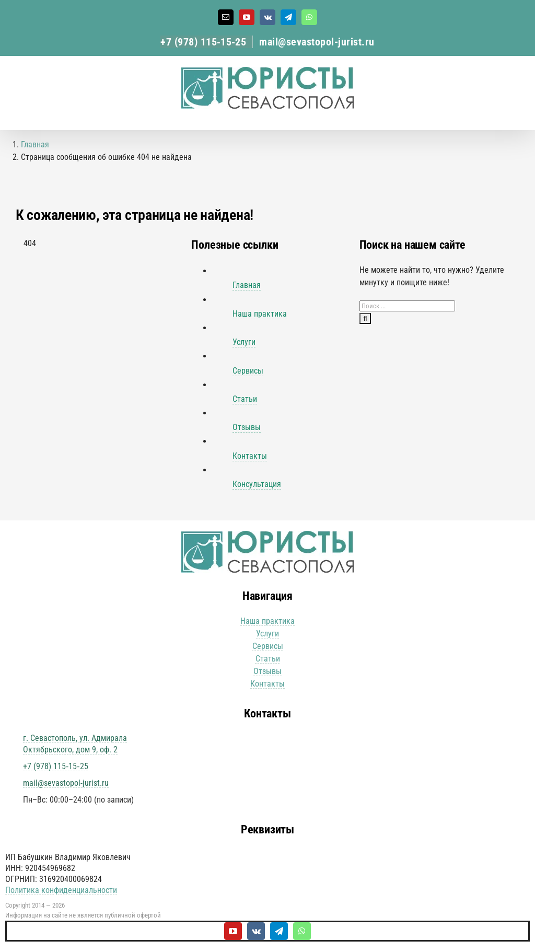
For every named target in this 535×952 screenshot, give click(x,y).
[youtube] (233, 931)
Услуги (243, 342)
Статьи (244, 399)
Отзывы (246, 427)
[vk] (256, 931)
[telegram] (279, 931)
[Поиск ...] (407, 305)
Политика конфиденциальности (61, 890)
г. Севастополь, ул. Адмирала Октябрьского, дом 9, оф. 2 (75, 743)
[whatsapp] (302, 931)
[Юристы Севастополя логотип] (267, 535)
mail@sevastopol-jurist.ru (317, 42)
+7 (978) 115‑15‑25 (203, 42)
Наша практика (259, 314)
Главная (246, 285)
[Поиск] (365, 318)
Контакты (249, 456)
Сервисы (247, 371)
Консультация (256, 484)
